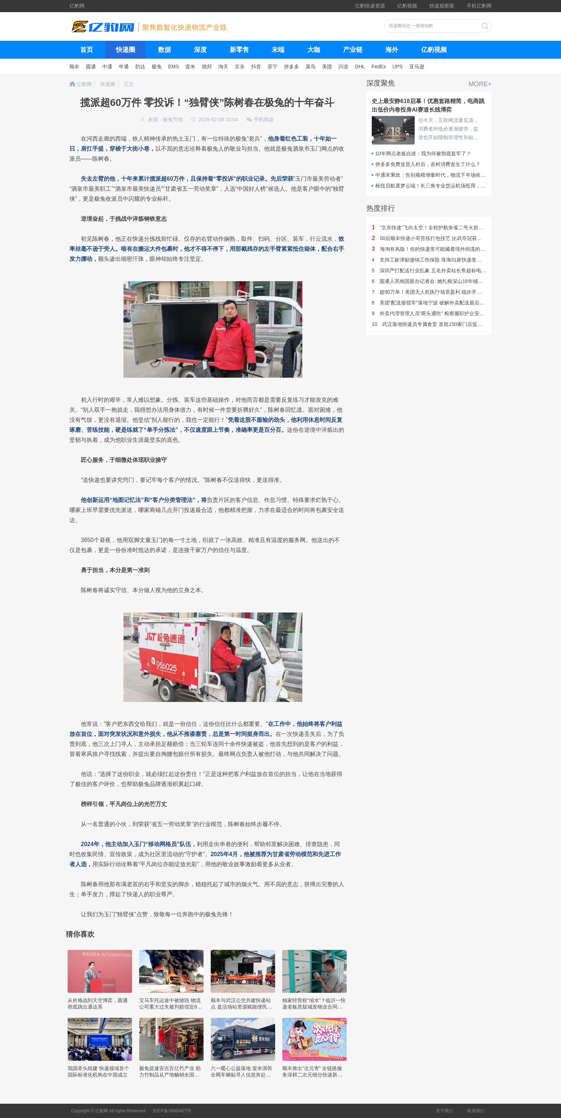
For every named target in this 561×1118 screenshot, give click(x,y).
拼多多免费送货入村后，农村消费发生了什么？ (427, 164)
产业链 (352, 49)
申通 (124, 66)
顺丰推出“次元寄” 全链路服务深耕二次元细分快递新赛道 (312, 1074)
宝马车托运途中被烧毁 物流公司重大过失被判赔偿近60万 (170, 1006)
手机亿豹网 (479, 6)
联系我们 (475, 1110)
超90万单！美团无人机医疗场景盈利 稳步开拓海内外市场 (439, 292)
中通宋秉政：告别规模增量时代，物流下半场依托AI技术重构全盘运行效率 (457, 175)
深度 (200, 49)
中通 (107, 66)
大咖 (313, 49)
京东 (240, 66)
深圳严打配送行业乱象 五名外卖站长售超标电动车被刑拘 (439, 270)
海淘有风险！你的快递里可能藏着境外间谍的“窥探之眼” (437, 249)
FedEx (378, 66)
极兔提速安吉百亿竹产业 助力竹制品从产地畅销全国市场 (170, 1074)
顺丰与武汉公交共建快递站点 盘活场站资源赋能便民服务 (241, 1006)
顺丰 (74, 66)
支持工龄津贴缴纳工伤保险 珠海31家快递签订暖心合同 (437, 260)
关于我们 (444, 1110)
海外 (391, 49)
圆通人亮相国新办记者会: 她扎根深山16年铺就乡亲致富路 (440, 281)
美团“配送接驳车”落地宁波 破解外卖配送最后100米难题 (437, 303)
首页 (86, 49)
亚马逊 (416, 66)
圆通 (91, 66)
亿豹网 (76, 6)
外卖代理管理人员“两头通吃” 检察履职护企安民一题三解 (438, 313)
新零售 (239, 49)
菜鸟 (311, 66)
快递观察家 (441, 6)
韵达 (140, 66)
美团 (327, 66)
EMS (173, 66)
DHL (360, 66)
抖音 (256, 66)
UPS (397, 66)
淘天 (223, 66)
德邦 (207, 66)
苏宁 (273, 66)
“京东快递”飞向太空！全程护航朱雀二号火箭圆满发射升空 (440, 227)
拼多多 (291, 66)
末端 (278, 49)
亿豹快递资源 (370, 6)
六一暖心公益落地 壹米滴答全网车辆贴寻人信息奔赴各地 (241, 1074)
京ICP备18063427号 (171, 1110)
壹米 (190, 66)
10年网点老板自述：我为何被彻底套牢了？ (423, 153)
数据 (164, 49)
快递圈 (125, 49)
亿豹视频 (407, 6)
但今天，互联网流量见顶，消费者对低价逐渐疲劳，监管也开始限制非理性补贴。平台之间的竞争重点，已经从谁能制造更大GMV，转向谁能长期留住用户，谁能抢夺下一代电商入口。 (449, 129)
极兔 (157, 66)
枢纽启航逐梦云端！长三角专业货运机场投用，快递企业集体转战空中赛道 (458, 186)
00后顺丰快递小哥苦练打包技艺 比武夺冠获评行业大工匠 (439, 238)
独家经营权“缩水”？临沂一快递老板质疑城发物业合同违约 (314, 1006)
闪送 (343, 66)
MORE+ (480, 84)
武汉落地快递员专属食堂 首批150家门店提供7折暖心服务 (441, 324)
